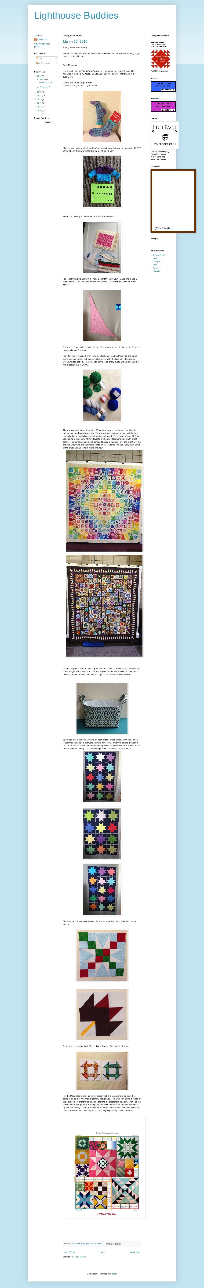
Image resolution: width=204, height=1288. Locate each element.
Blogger (113, 1274)
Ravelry (156, 268)
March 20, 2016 (75, 41)
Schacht (156, 271)
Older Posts (135, 1252)
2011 (39, 107)
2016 (39, 76)
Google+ (156, 261)
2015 (39, 92)
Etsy (155, 258)
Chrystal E (42, 40)
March (42, 79)
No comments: (97, 1243)
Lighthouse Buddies (76, 15)
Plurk (155, 265)
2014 (39, 96)
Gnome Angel (159, 255)
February (44, 87)
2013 (39, 99)
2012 (39, 103)
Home (102, 1252)
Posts (39, 58)
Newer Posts (69, 1252)
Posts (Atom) (80, 1257)
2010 (39, 111)
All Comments (43, 63)
